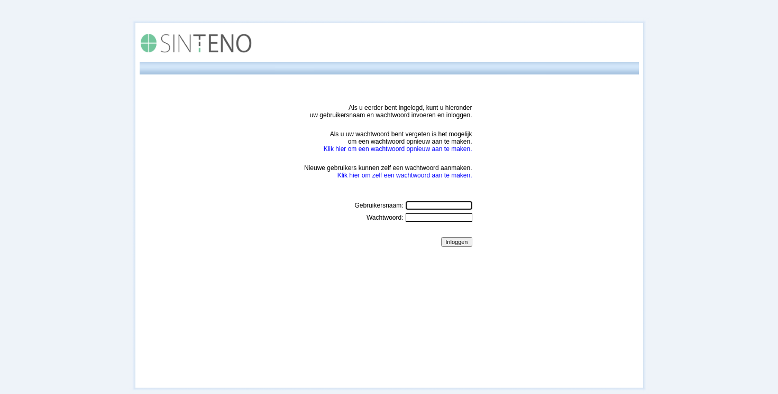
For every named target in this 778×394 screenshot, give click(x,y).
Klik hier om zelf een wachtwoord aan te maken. (404, 175)
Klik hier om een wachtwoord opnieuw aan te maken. (398, 149)
